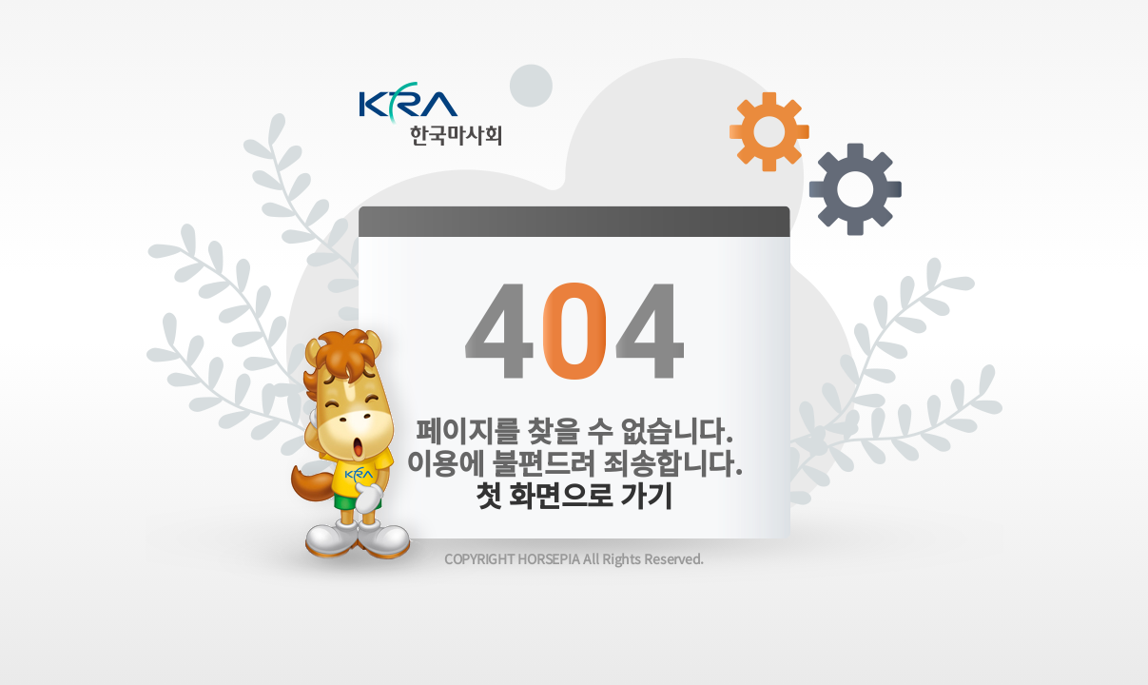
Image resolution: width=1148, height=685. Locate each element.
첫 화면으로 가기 (574, 495)
